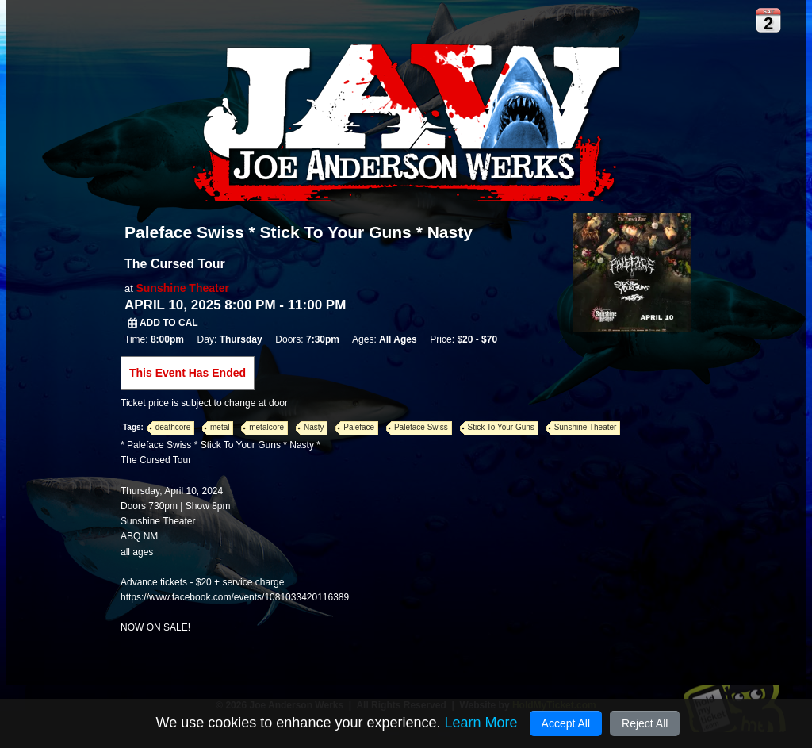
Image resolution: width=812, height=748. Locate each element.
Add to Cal (163, 322)
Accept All (566, 723)
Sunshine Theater (182, 288)
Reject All (645, 723)
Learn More (480, 723)
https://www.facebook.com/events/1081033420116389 (235, 597)
